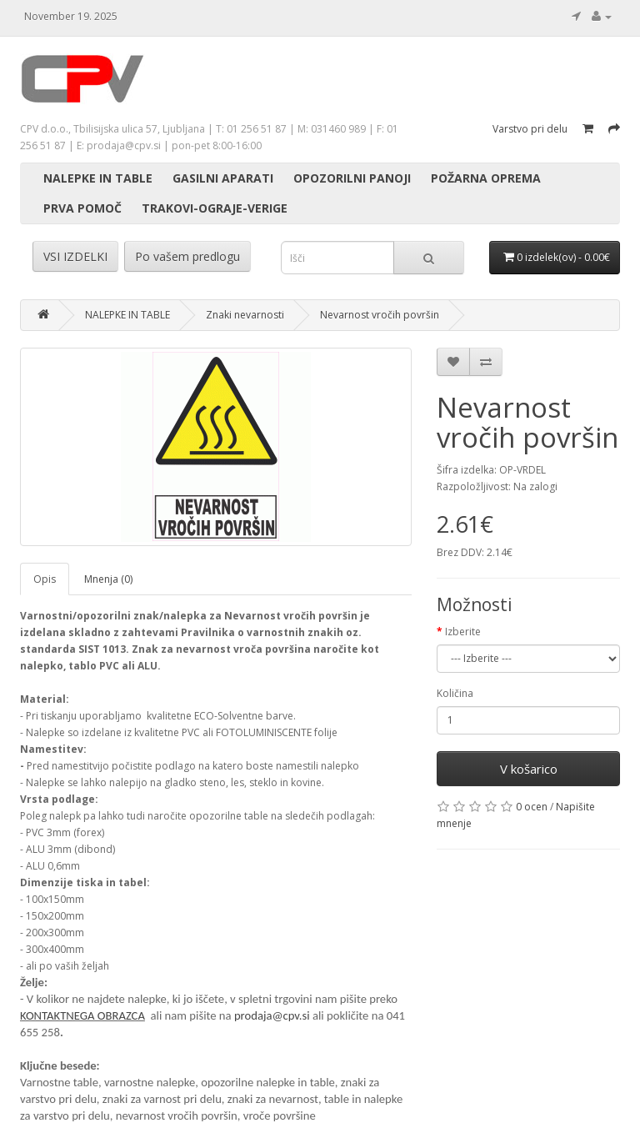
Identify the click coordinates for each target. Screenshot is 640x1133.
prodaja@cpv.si (272, 1015)
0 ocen (532, 807)
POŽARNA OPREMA (486, 178)
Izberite (463, 631)
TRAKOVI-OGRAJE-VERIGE (215, 208)
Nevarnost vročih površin (379, 315)
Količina (455, 693)
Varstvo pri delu (530, 129)
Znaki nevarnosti (245, 315)
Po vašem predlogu (187, 256)
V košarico (529, 768)
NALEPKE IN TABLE (97, 178)
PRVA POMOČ (82, 208)
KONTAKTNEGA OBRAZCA (82, 1015)
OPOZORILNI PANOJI (352, 178)
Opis (44, 579)
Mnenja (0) (108, 579)
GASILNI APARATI (222, 178)
